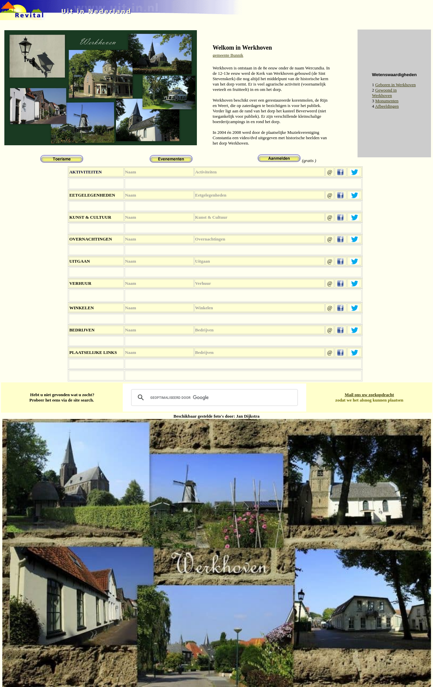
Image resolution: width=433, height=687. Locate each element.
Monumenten (386, 100)
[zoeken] (213, 397)
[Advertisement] (276, 33)
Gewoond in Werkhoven (384, 93)
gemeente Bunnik (228, 55)
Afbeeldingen (387, 106)
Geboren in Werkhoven (395, 84)
